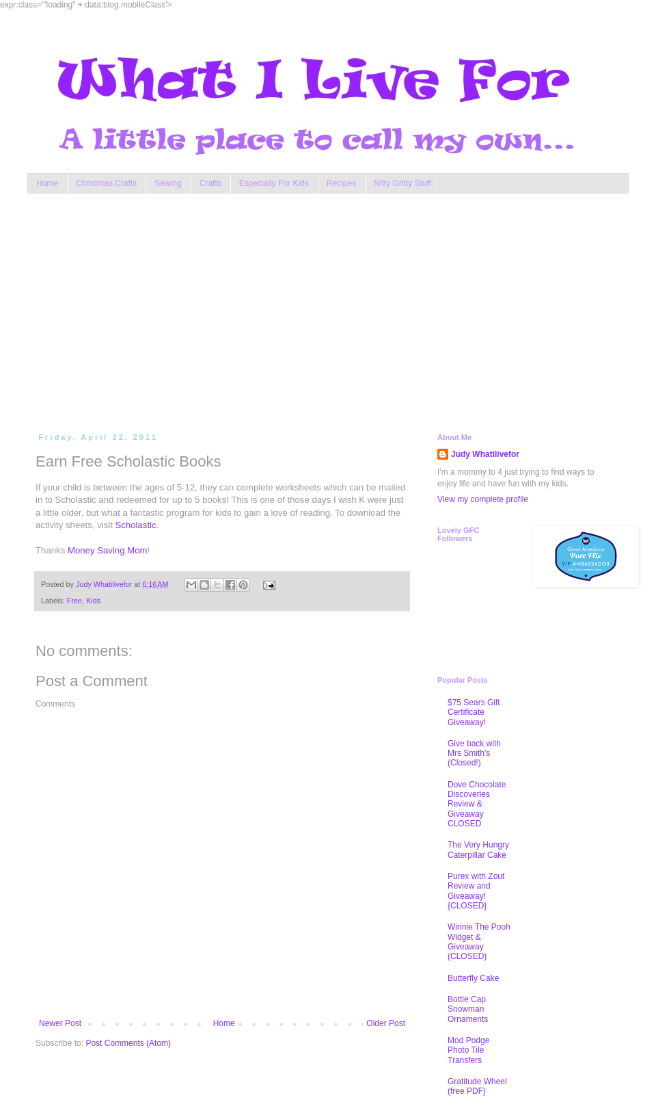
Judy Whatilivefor (485, 454)
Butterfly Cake (473, 978)
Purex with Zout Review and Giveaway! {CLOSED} (476, 890)
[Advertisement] (284, 310)
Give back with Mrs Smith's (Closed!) (474, 753)
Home (47, 183)
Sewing (167, 183)
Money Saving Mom (108, 550)
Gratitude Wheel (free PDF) (477, 1086)
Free (74, 600)
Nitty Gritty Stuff (402, 183)
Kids (93, 600)
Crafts (210, 183)
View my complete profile (482, 499)
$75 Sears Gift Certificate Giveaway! (474, 712)
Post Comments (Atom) (128, 1043)
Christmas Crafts (106, 183)
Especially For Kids (274, 183)
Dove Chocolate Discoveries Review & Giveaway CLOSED (477, 804)
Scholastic (135, 525)
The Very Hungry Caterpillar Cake (478, 849)
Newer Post (60, 1023)
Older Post (385, 1023)
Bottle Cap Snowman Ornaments (468, 1009)
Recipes (341, 183)
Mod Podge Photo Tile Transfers (468, 1050)
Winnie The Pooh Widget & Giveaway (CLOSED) (479, 941)
